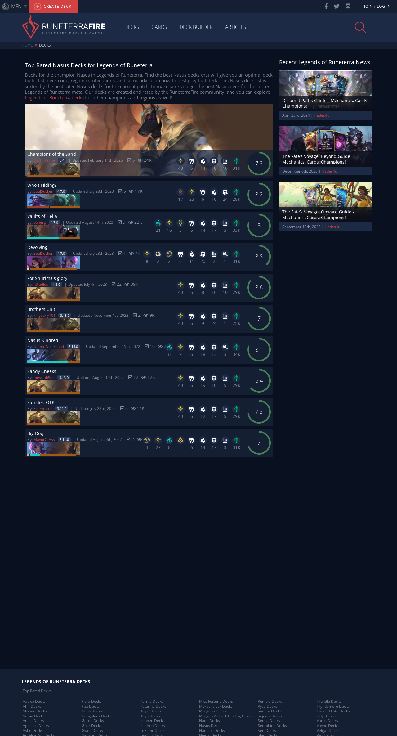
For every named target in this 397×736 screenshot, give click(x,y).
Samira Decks (270, 711)
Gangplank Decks (97, 716)
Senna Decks (269, 720)
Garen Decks (93, 720)
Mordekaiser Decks (216, 706)
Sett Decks (267, 730)
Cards (159, 27)
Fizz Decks (91, 706)
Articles (235, 27)
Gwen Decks (92, 730)
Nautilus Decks (212, 730)
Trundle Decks (329, 701)
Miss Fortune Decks (216, 701)
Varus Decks (327, 720)
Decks (131, 27)
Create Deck (52, 6)
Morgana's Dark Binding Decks (225, 716)
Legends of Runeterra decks (54, 97)
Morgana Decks (212, 711)
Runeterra (73, 27)
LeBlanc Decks (152, 730)
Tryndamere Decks (333, 706)
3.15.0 (73, 346)
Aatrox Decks (34, 701)
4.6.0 (56, 284)
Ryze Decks (267, 706)
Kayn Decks (150, 716)
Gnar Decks (92, 725)
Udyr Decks (327, 716)
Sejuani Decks (270, 716)
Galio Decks (92, 711)
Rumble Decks (270, 701)
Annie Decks (33, 720)
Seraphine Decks (272, 725)
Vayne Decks (328, 725)
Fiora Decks (92, 701)
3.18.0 (64, 315)
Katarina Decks (153, 706)
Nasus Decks (210, 725)
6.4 (62, 160)
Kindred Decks (152, 725)
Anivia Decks (34, 716)
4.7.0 (61, 191)
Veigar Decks (328, 730)
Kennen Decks (152, 720)
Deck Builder (196, 27)
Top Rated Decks (37, 691)
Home (27, 45)
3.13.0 (64, 377)
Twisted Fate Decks (333, 711)
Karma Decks (151, 701)
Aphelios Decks (36, 725)
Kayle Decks (150, 711)
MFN (16, 6)
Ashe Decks (33, 730)
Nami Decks (209, 720)
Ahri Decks (32, 706)
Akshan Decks (35, 711)
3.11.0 (61, 408)
